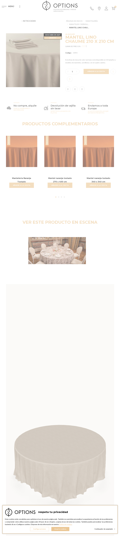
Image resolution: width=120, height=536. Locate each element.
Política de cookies (65, 524)
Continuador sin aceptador (104, 529)
